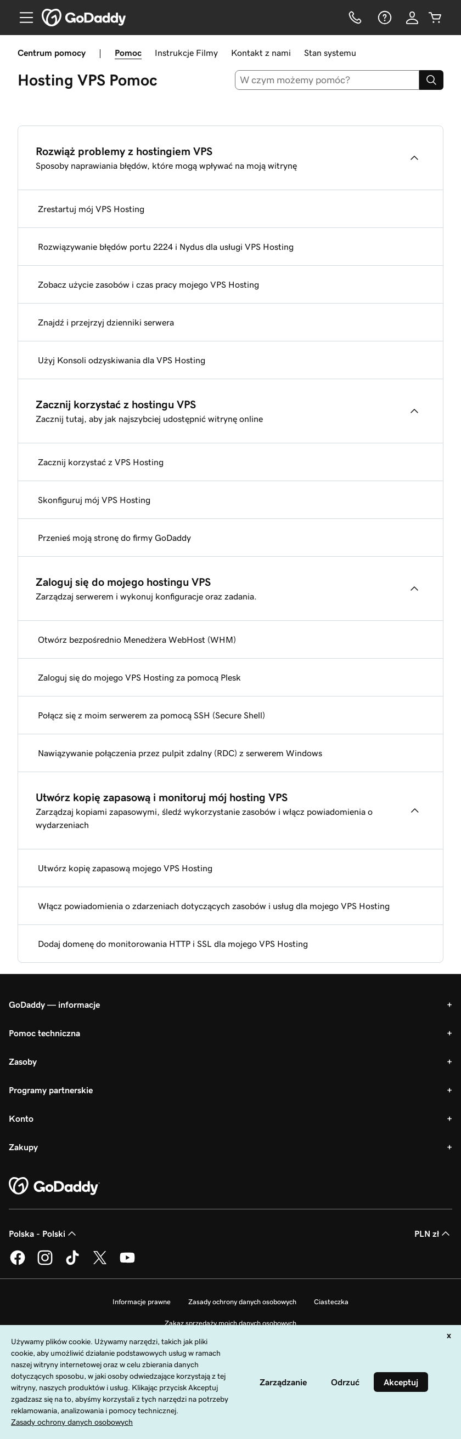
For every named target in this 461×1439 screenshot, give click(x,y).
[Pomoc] (383, 17)
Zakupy (23, 1147)
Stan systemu (330, 52)
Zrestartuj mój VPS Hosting (91, 208)
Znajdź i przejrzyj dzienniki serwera (106, 322)
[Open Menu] (22, 17)
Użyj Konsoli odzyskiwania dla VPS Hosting (121, 360)
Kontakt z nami (261, 52)
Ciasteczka (331, 1301)
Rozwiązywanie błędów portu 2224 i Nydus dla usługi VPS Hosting (166, 246)
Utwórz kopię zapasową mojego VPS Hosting (125, 868)
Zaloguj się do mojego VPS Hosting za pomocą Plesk (139, 677)
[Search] (431, 80)
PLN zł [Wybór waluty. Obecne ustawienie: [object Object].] (433, 1233)
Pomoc (128, 52)
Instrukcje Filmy (186, 52)
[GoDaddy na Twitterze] (100, 1263)
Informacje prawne (142, 1301)
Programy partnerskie (51, 1090)
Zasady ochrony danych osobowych (242, 1301)
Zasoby (23, 1061)
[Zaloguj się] (412, 17)
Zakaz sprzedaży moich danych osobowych (230, 1323)
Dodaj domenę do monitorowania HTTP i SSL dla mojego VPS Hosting (173, 943)
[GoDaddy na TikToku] (72, 1263)
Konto (21, 1118)
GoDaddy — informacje (54, 1004)
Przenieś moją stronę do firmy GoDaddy (114, 537)
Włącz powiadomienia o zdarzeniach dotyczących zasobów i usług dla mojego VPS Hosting (214, 905)
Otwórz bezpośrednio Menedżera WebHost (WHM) (137, 639)
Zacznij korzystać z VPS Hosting (101, 462)
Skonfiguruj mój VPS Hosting (94, 499)
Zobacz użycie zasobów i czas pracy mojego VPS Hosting (148, 284)
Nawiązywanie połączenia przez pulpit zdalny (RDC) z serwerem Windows (180, 753)
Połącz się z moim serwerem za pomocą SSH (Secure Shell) (151, 715)
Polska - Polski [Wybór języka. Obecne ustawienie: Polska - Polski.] (43, 1233)
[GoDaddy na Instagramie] (45, 1263)
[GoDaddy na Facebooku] (17, 1263)
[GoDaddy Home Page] (54, 1186)
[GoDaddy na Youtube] (127, 1263)
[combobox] (327, 80)
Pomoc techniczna (44, 1033)
